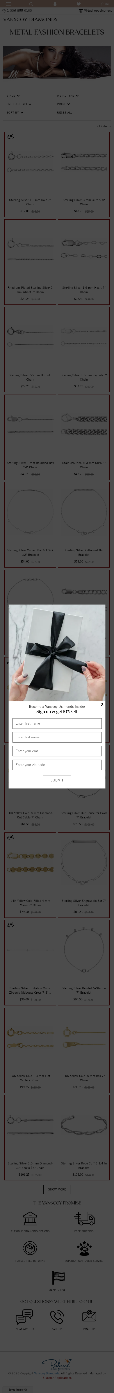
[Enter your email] (57, 751)
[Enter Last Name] (57, 737)
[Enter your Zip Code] (57, 765)
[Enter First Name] (57, 723)
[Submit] (57, 780)
